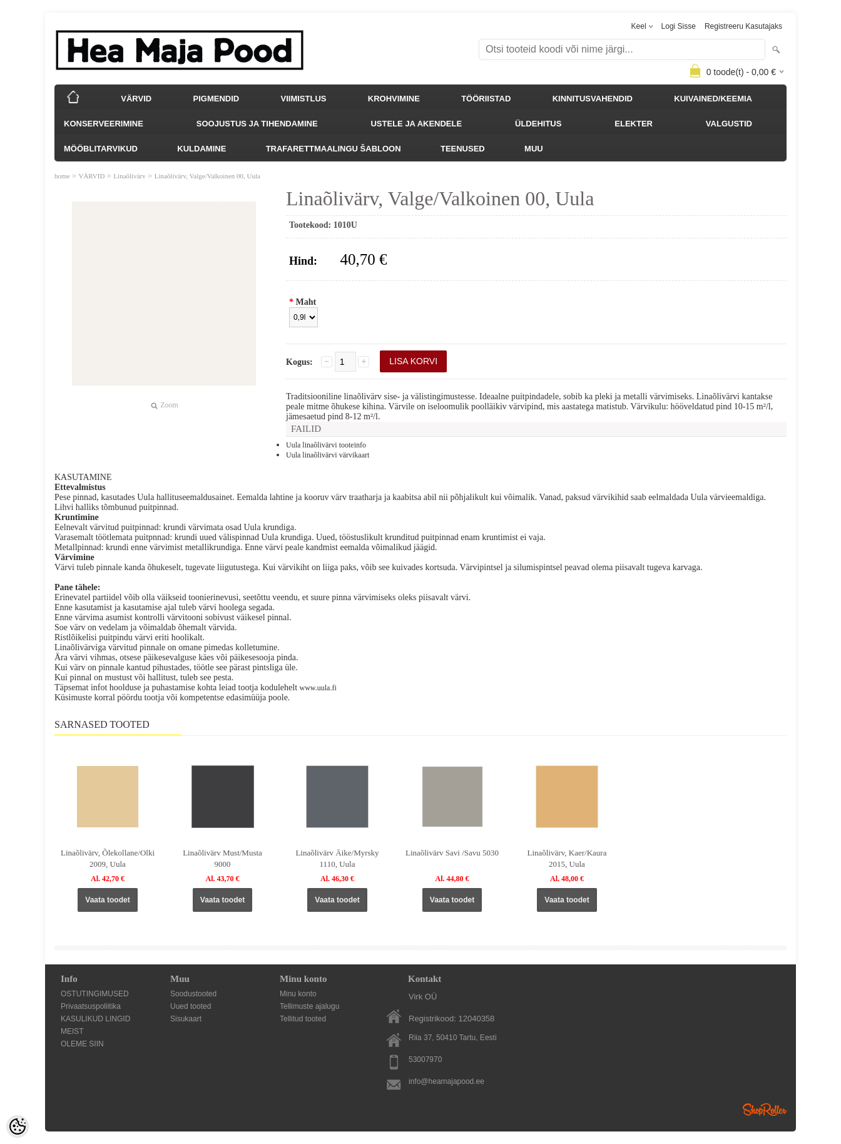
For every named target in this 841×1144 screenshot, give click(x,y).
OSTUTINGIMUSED (95, 993)
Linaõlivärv (129, 176)
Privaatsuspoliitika (91, 1006)
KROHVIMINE (394, 98)
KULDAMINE (201, 148)
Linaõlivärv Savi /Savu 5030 (452, 852)
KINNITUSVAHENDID (593, 98)
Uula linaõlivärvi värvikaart (327, 455)
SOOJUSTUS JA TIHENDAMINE (257, 123)
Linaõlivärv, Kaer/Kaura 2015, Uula (567, 858)
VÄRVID (136, 98)
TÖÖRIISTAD (486, 98)
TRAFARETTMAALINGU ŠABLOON (333, 148)
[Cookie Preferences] (17, 1126)
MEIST (72, 1031)
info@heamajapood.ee (446, 1081)
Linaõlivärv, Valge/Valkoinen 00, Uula (207, 176)
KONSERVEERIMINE (103, 123)
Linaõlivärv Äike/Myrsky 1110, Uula (337, 858)
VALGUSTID (729, 123)
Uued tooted (190, 1006)
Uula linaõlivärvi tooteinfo (326, 445)
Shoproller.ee (765, 1109)
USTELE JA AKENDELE (416, 123)
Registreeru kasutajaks (743, 26)
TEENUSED (463, 148)
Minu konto (298, 993)
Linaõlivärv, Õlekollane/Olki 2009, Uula (108, 858)
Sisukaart (185, 1018)
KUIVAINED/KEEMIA (713, 98)
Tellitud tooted (303, 1018)
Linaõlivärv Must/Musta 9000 (222, 858)
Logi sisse (678, 26)
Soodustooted (193, 993)
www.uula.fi (318, 687)
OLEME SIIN (82, 1043)
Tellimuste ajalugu (309, 1006)
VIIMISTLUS (304, 98)
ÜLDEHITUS (538, 123)
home (61, 176)
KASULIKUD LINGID (95, 1018)
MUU (533, 148)
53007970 (425, 1059)
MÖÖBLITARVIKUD (101, 148)
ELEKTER (633, 123)
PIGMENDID (216, 98)
